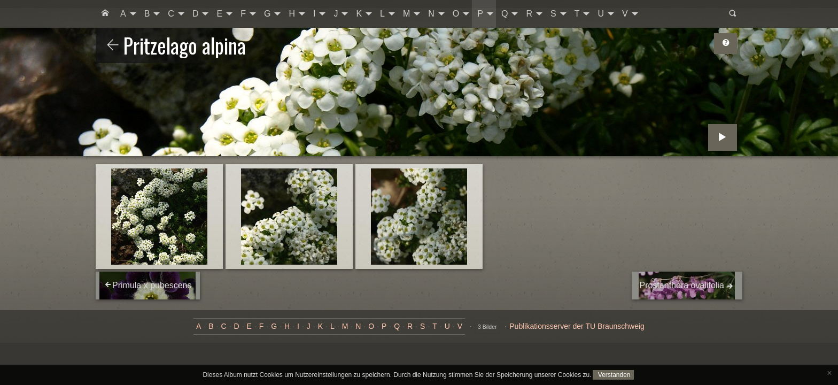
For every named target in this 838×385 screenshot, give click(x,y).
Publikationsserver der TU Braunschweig (577, 326)
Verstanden (613, 375)
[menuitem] (105, 14)
